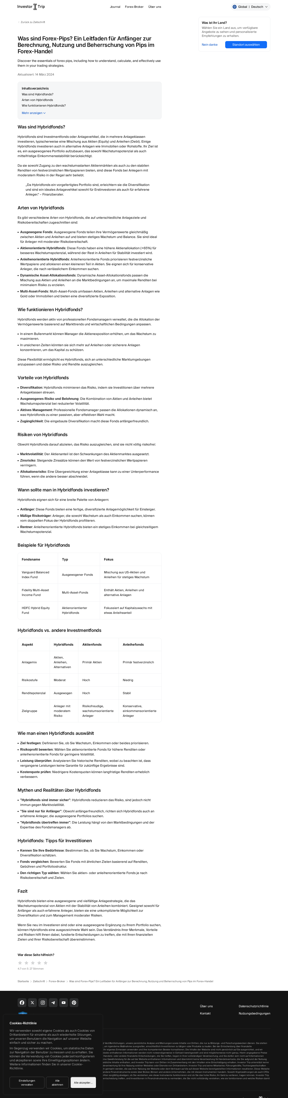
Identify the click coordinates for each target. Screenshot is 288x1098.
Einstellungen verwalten (27, 1082)
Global (250, 6)
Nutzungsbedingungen (254, 1013)
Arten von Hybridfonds (37, 100)
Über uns (154, 7)
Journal (115, 7)
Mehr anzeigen (32, 113)
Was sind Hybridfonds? (37, 94)
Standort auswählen (246, 44)
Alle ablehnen (57, 1082)
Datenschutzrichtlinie (254, 1006)
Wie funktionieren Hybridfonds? (44, 106)
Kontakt (205, 1013)
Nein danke (210, 44)
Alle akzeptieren (84, 1082)
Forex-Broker (134, 7)
